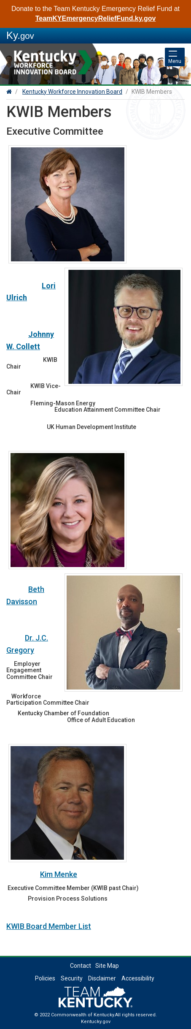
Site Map (107, 965)
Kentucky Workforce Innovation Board (72, 91)
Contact (80, 965)
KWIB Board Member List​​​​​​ (48, 926)
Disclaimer (102, 978)
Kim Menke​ (58, 874)
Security (72, 978)
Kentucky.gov (95, 1021)
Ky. (20, 35)
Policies (45, 978)
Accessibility (137, 978)
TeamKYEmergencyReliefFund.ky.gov (95, 18)
